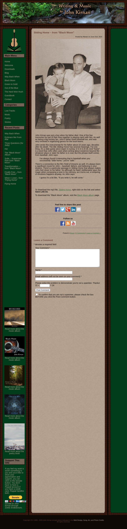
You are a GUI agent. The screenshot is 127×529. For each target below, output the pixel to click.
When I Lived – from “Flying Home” (14, 179)
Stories (8, 122)
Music (72, 233)
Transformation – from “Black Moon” (13, 167)
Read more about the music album (14, 332)
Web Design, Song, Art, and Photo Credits (89, 524)
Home (7, 61)
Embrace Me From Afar (13, 138)
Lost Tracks (10, 111)
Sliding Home (65, 190)
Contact (8, 99)
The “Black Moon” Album (13, 154)
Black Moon (10, 80)
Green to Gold (11, 84)
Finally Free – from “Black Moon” (13, 173)
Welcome (9, 65)
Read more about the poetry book (14, 455)
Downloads (10, 69)
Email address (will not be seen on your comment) (57, 280)
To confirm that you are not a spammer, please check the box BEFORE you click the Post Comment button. (64, 299)
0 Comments (80, 233)
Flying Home (10, 184)
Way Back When (12, 76)
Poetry (7, 118)
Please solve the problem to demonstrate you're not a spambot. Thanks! (67, 286)
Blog (7, 73)
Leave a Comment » (93, 233)
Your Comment (42, 248)
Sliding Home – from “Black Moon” (54, 32)
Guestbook (9, 95)
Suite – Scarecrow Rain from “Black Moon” (13, 160)
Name (38, 273)
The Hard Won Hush (14, 92)
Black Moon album (85, 195)
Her (6, 149)
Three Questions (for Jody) (14, 144)
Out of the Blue (11, 88)
